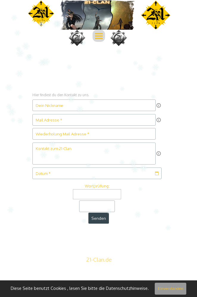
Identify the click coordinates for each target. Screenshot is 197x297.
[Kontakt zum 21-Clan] (94, 154)
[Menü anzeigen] (99, 36)
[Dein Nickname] (94, 105)
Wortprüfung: (97, 185)
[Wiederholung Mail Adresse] (94, 134)
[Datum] (97, 173)
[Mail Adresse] (94, 120)
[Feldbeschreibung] (159, 105)
